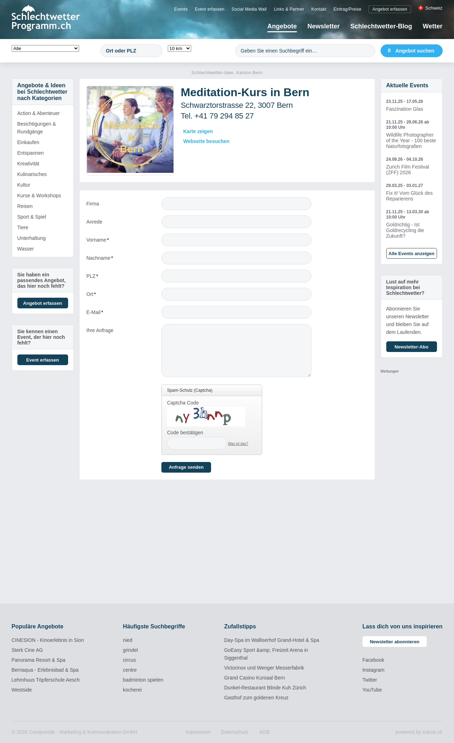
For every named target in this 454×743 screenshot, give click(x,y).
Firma (93, 204)
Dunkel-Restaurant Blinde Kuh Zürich (265, 687)
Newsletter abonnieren (394, 641)
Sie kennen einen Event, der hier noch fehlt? (41, 337)
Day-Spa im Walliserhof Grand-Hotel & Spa (271, 640)
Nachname (100, 259)
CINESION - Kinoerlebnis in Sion (48, 640)
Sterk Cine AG (27, 650)
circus (129, 660)
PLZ (98, 277)
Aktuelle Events (407, 85)
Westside (22, 690)
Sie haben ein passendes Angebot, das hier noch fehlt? (41, 280)
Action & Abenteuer (38, 113)
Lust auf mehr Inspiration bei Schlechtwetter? (405, 287)
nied (127, 640)
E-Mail (98, 313)
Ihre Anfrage (100, 330)
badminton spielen (143, 680)
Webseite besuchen (206, 141)
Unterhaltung (31, 238)
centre (130, 670)
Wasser (25, 249)
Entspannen (30, 153)
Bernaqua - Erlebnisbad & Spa (45, 670)
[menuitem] (181, 9)
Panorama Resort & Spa (39, 660)
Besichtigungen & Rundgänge (36, 127)
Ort (98, 295)
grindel (130, 650)
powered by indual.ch (418, 732)
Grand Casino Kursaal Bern (254, 678)
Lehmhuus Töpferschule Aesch (46, 680)
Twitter (369, 680)
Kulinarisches (32, 174)
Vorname (98, 241)
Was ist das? (238, 444)
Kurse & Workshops (39, 195)
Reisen (25, 206)
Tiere (22, 227)
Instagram (373, 670)
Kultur (24, 185)
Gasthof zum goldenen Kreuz (256, 697)
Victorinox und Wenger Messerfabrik (264, 668)
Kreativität (28, 163)
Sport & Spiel (31, 217)
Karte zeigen (198, 131)
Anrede (95, 222)
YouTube (372, 690)
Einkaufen (28, 142)
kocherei (132, 690)
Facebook (373, 660)
